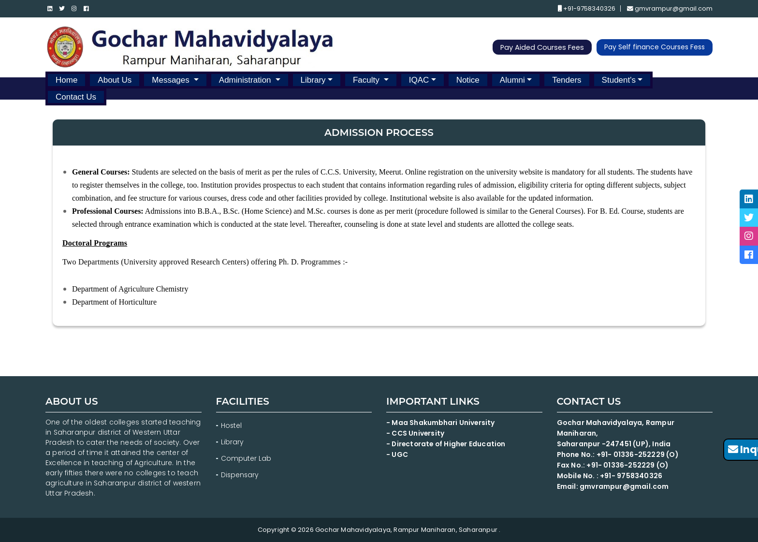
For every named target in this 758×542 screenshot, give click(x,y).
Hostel (231, 425)
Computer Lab (247, 458)
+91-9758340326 (586, 9)
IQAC (419, 79)
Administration (246, 79)
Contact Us (76, 97)
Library (313, 79)
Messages (171, 79)
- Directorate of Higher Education (448, 444)
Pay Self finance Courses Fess (654, 47)
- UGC (397, 454)
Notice (468, 79)
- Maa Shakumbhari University (441, 422)
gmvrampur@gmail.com (670, 9)
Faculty (367, 79)
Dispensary (240, 475)
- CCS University (415, 433)
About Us (114, 79)
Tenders (566, 79)
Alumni (512, 79)
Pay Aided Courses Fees (540, 48)
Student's (619, 79)
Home (66, 79)
